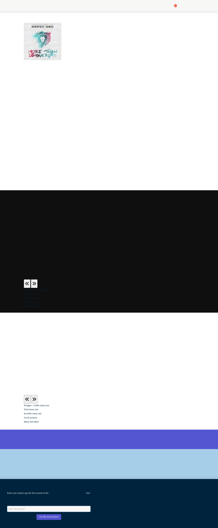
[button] (109, 5)
